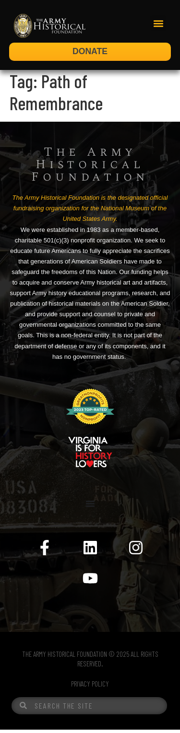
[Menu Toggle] (90, 507)
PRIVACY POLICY (90, 687)
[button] (158, 23)
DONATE (90, 51)
